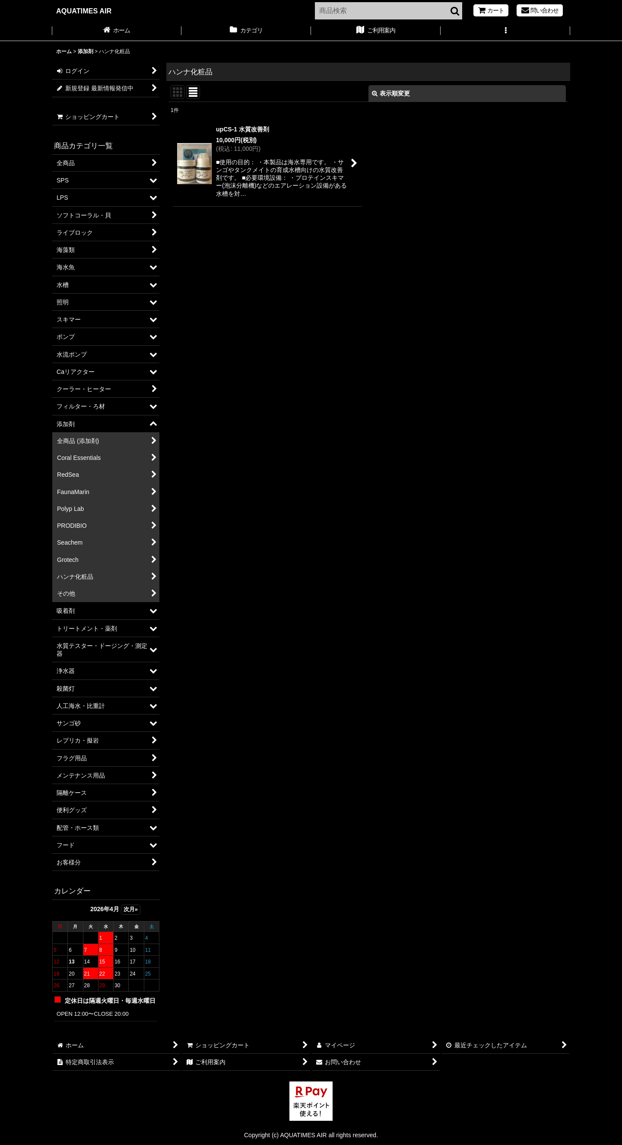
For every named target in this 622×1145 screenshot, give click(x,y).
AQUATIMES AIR (83, 11)
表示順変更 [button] (391, 93)
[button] (505, 31)
